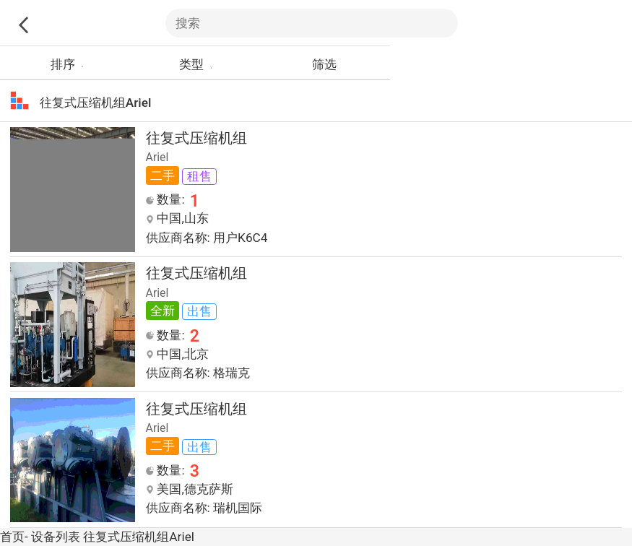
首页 (12, 536)
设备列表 (55, 536)
